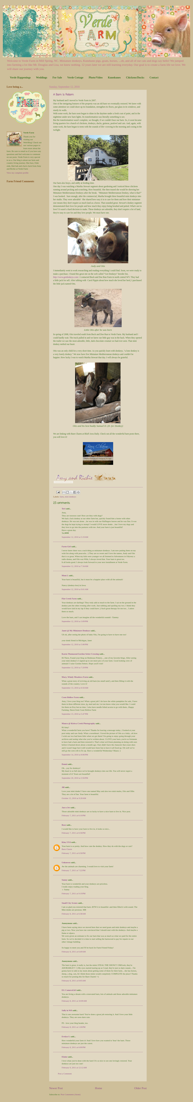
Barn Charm (67, 849)
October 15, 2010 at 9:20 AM (74, 798)
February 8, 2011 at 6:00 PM (74, 1047)
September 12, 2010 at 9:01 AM (75, 589)
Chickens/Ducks (135, 77)
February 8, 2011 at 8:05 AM (74, 980)
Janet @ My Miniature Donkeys (76, 630)
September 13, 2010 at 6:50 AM (75, 688)
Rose (64, 825)
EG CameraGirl (69, 990)
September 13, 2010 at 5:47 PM (75, 714)
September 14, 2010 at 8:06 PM (75, 754)
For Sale (57, 77)
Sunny (64, 880)
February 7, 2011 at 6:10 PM (74, 815)
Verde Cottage (75, 77)
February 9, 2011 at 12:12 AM (74, 1067)
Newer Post (56, 1088)
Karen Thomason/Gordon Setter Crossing (80, 654)
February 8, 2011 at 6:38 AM (74, 914)
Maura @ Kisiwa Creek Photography (78, 723)
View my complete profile (17, 173)
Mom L (65, 575)
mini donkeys (70, 497)
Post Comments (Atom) (71, 1094)
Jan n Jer (66, 807)
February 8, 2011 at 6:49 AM (74, 951)
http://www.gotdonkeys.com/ (66, 277)
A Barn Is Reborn (63, 95)
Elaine (64, 1057)
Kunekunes (114, 77)
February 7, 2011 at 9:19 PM (74, 893)
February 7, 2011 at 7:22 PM (74, 870)
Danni (64, 764)
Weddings (41, 77)
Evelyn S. (66, 1036)
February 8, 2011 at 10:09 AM (74, 1001)
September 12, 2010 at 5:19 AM (75, 537)
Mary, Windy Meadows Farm (75, 677)
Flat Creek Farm (69, 598)
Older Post (140, 1088)
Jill (63, 787)
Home (98, 1088)
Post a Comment (65, 1073)
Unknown (66, 862)
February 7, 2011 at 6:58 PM (74, 833)
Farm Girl (66, 546)
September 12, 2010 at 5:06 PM (75, 644)
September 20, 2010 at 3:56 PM (75, 778)
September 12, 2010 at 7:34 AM (75, 566)
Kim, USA (66, 842)
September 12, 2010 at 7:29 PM (75, 667)
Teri (63, 508)
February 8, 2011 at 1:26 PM (74, 1027)
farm (62, 497)
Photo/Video (96, 77)
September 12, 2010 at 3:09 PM (75, 621)
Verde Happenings (20, 77)
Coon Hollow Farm (70, 697)
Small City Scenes (70, 903)
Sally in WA (67, 1010)
